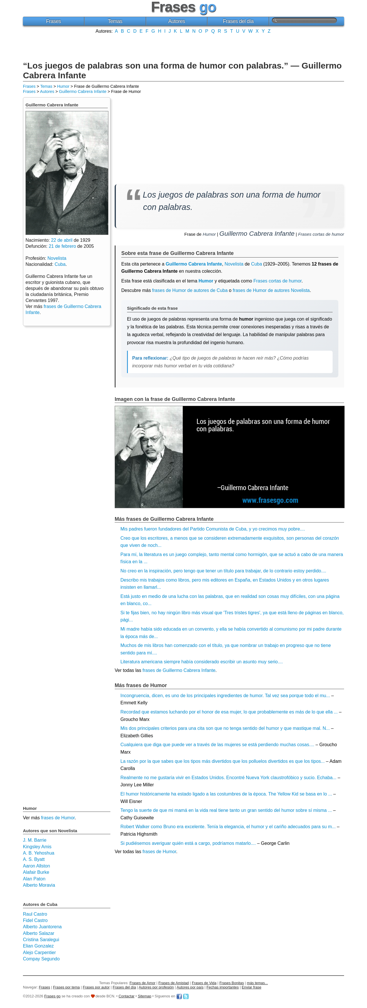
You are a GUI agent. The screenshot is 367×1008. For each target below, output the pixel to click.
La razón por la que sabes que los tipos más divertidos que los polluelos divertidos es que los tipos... (222, 761)
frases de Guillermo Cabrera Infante (178, 670)
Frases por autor (96, 987)
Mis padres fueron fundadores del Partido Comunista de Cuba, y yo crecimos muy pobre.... (212, 529)
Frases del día (238, 21)
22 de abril (62, 240)
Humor (63, 86)
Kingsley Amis (37, 846)
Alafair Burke (36, 872)
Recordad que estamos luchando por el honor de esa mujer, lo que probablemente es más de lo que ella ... (229, 711)
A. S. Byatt (34, 859)
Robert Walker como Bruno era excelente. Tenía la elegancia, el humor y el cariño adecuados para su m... (228, 826)
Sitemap (144, 996)
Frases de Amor (142, 983)
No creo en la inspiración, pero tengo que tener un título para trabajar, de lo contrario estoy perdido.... (223, 570)
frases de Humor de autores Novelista (271, 290)
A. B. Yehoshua (38, 853)
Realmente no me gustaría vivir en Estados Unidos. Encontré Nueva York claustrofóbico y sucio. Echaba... (228, 777)
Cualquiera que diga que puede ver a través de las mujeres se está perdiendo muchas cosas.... (217, 744)
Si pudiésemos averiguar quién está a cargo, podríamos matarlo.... (188, 843)
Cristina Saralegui (41, 939)
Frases (53, 21)
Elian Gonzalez (38, 945)
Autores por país (190, 987)
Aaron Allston (36, 865)
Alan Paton (34, 878)
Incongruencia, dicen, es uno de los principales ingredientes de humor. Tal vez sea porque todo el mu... (225, 695)
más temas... (257, 983)
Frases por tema (66, 987)
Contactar (126, 996)
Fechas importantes (222, 987)
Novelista (234, 264)
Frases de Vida (204, 983)
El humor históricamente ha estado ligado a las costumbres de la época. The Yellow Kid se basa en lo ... (226, 793)
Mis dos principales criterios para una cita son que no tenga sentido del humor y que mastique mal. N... (225, 728)
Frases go (52, 996)
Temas (115, 21)
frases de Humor (159, 851)
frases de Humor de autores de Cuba (190, 290)
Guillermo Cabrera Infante (83, 91)
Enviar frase (251, 987)
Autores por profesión (156, 987)
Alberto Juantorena (42, 926)
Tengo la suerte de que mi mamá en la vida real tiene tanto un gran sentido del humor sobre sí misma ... (226, 810)
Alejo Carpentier (39, 952)
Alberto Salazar (38, 933)
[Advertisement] (183, 47)
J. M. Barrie (34, 840)
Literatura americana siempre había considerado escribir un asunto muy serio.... (201, 661)
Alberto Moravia (39, 885)
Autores (176, 21)
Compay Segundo (41, 958)
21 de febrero (62, 246)
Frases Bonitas (231, 983)
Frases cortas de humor (321, 234)
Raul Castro (35, 914)
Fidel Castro (35, 920)
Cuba (256, 264)
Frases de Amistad (174, 983)
